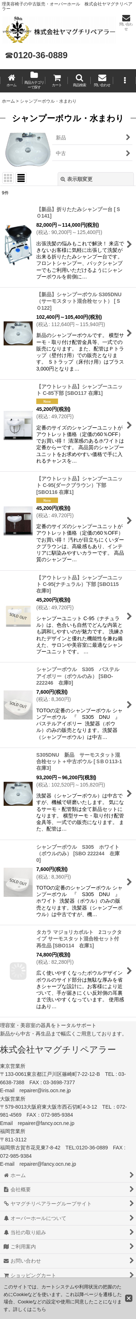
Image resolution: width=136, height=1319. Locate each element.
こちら (39, 1309)
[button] (79, 80)
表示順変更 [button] (76, 179)
